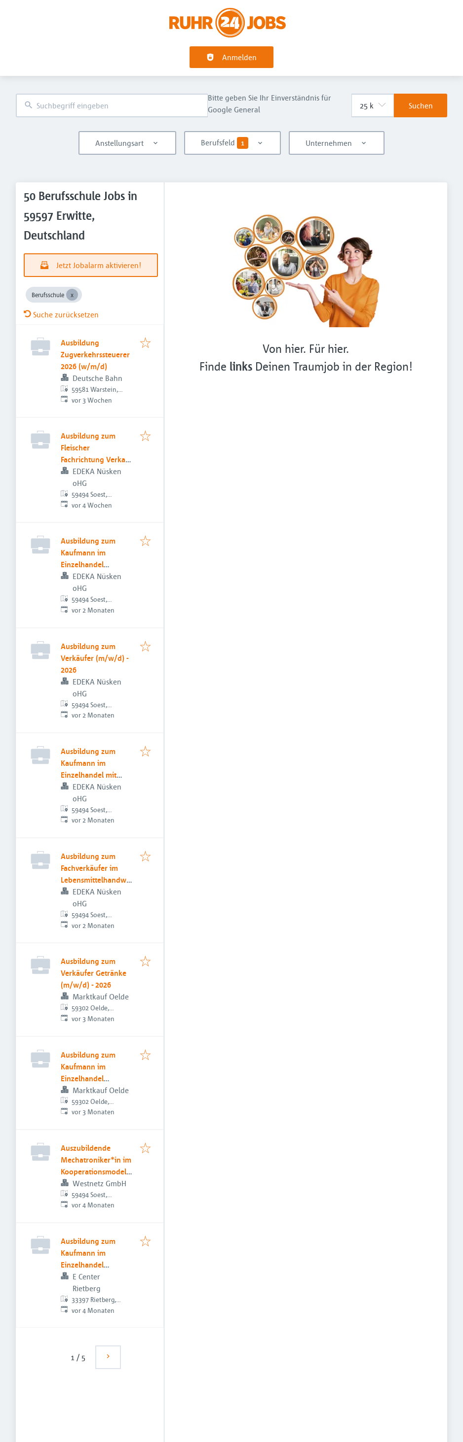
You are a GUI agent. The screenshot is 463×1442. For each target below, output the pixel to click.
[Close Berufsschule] (72, 295)
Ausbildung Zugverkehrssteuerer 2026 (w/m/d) (95, 354)
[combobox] (112, 106)
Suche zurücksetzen (61, 314)
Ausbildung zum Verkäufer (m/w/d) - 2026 (94, 658)
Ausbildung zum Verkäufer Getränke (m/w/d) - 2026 (93, 973)
